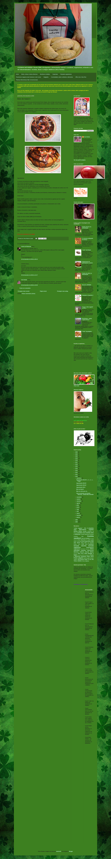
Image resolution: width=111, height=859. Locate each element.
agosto (78, 503)
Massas (87, 552)
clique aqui (76, 385)
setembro (79, 501)
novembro (79, 497)
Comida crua (81, 532)
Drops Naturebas (81, 539)
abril (78, 511)
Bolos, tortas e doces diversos (29, 74)
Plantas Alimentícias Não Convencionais (27, 80)
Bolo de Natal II (80, 489)
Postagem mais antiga (62, 291)
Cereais (84, 531)
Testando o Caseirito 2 (87, 295)
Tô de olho (91, 559)
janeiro (78, 517)
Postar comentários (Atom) (28, 293)
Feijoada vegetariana (66, 74)
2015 (76, 466)
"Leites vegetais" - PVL (80, 528)
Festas (75, 544)
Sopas (85, 559)
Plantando (83, 556)
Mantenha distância (79, 552)
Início (17, 74)
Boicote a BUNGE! (86, 284)
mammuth (58, 851)
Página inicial (43, 291)
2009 (76, 520)
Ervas (83, 541)
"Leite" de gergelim (87, 331)
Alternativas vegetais (86, 529)
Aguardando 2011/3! (81, 483)
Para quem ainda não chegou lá (83, 555)
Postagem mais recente (23, 291)
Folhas (79, 544)
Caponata (55, 74)
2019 (76, 458)
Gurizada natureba (80, 545)
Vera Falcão (24, 279)
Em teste (79, 541)
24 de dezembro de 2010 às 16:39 (29, 285)
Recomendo (81, 559)
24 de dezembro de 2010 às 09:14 (29, 259)
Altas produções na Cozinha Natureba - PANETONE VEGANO (85, 494)
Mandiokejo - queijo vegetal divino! (87, 319)
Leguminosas (90, 550)
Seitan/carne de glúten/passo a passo (87, 262)
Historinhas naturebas (85, 548)
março (78, 513)
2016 (76, 464)
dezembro (79, 478)
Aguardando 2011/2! (81, 485)
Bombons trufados (45, 74)
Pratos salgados (78, 558)
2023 (76, 454)
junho (78, 507)
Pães (79, 553)
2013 (76, 470)
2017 (76, 462)
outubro (79, 499)
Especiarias (88, 541)
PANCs (82, 553)
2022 (76, 456)
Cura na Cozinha (85, 538)
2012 (76, 472)
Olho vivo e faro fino (80, 77)
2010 (76, 476)
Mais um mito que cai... (82, 491)
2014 (76, 468)
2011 (76, 474)
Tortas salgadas (85, 560)
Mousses (75, 553)
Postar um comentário (25, 288)
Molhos (92, 552)
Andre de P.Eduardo (26, 246)
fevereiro (79, 515)
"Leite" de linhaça (86, 250)
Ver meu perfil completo (80, 160)
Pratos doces (90, 556)
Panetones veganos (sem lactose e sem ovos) (28, 77)
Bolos (80, 531)
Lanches (83, 550)
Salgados (45, 77)
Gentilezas (91, 544)
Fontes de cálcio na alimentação (87, 274)
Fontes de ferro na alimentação (86, 227)
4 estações (90, 528)
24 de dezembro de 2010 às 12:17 (29, 275)
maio (78, 509)
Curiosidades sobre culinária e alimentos (62, 77)
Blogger (71, 851)
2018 (76, 460)
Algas (75, 529)
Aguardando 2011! (80, 487)
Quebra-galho (87, 558)
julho (78, 505)
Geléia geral (84, 544)
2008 (76, 522)
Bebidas (76, 531)
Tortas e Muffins (78, 561)
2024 (76, 452)
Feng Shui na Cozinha (87, 542)
